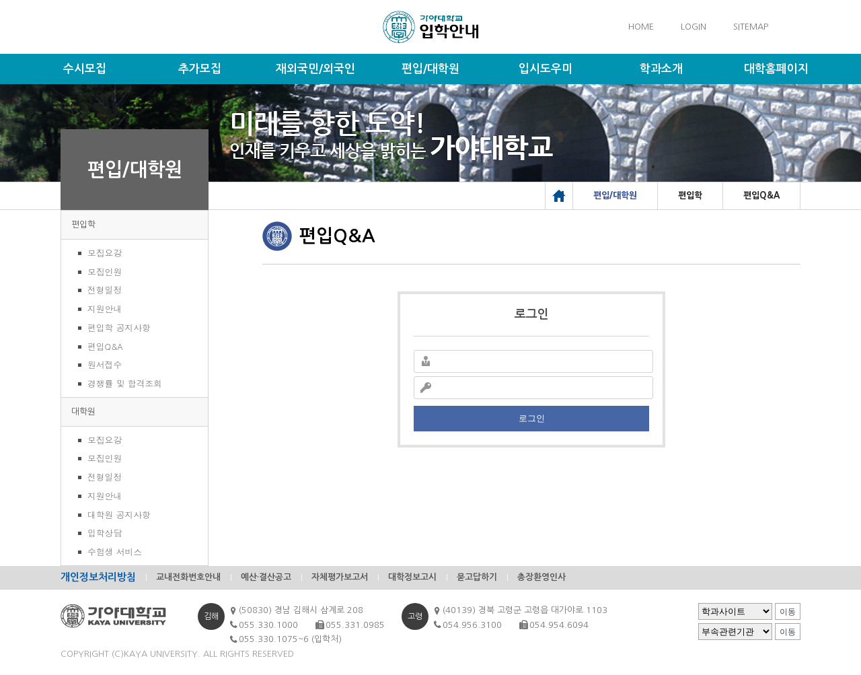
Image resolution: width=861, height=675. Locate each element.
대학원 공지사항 (119, 514)
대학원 (83, 411)
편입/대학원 (430, 69)
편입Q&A (105, 346)
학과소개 (661, 69)
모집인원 (104, 271)
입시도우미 (545, 69)
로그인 (532, 418)
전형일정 (104, 289)
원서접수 (104, 364)
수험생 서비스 (114, 551)
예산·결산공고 (266, 577)
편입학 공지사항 (119, 327)
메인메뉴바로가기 (0, 0)
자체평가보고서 (339, 577)
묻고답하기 (477, 577)
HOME (641, 26)
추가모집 (199, 69)
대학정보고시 (412, 577)
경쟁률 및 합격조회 (124, 383)
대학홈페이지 (776, 69)
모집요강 (104, 252)
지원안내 (104, 308)
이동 (788, 611)
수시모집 (84, 69)
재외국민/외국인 (315, 69)
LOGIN (693, 26)
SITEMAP (750, 26)
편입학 (83, 224)
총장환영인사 (541, 577)
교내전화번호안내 (188, 577)
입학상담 (104, 532)
